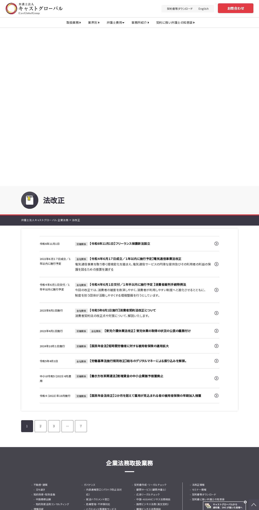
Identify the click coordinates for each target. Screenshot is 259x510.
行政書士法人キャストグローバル (189, 496)
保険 (136, 402)
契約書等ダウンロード (180, 8)
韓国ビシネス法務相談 (148, 372)
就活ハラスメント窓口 (98, 363)
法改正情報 (198, 348)
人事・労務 (89, 377)
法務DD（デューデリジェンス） (52, 397)
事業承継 (139, 392)
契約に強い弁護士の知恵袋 (174, 22)
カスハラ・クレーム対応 (46, 387)
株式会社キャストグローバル (198, 501)
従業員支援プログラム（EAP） (102, 387)
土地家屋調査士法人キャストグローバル (100, 501)
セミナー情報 (199, 353)
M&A (36, 392)
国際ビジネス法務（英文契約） (152, 368)
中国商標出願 (43, 363)
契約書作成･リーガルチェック (150, 348)
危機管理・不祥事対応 (98, 368)
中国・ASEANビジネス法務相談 (153, 363)
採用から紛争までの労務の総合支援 (104, 394)
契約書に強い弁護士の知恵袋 (208, 363)
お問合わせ (235, 8)
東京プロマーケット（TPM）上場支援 (154, 385)
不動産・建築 (41, 348)
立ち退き (40, 353)
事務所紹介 (139, 22)
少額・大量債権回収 (46, 377)
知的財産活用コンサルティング (52, 368)
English (203, 8)
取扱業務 (73, 22)
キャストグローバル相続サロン (153, 501)
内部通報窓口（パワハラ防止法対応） (104, 355)
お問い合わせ (165, 442)
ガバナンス (89, 348)
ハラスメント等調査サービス (101, 372)
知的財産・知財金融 (44, 358)
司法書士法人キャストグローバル (138, 496)
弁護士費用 (114, 22)
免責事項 (221, 481)
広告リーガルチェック (148, 358)
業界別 (92, 22)
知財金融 (91, 406)
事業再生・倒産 (142, 397)
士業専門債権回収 (46, 382)
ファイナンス (90, 402)
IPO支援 (138, 377)
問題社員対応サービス (98, 382)
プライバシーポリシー (198, 481)
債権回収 (39, 372)
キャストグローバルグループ (92, 496)
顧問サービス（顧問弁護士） (151, 353)
